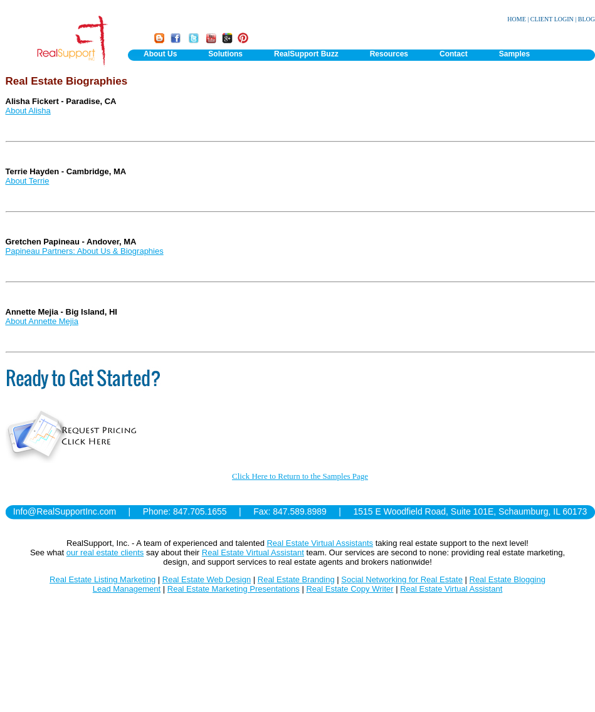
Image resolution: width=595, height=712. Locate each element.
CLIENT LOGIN (552, 19)
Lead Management (127, 589)
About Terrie (28, 181)
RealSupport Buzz (306, 54)
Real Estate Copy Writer (349, 589)
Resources (389, 54)
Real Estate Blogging (507, 579)
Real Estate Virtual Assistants (319, 543)
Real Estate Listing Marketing (102, 579)
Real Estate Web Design (206, 579)
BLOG (586, 19)
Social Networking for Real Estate (402, 579)
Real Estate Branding (296, 579)
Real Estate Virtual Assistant (253, 552)
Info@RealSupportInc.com (64, 511)
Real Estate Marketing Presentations (233, 589)
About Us (160, 54)
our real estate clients (105, 552)
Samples (514, 54)
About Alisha (28, 110)
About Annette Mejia (42, 321)
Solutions (225, 54)
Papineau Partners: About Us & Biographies (85, 251)
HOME (516, 19)
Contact (454, 54)
